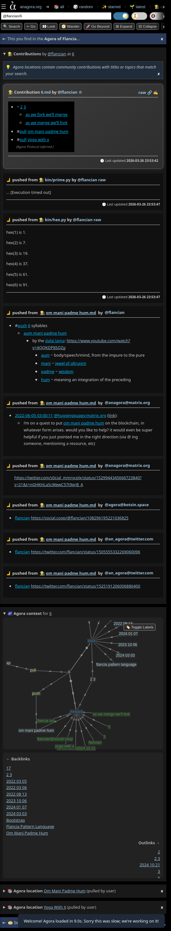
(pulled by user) (85, 891)
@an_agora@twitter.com (129, 539)
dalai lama (55, 340)
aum (45, 355)
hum (45, 379)
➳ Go (30, 26)
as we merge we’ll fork (47, 122)
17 (8, 768)
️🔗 (149, 92)
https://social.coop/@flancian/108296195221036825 (79, 518)
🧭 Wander (70, 26)
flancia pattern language (30, 827)
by (83, 313)
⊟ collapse (148, 26)
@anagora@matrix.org (127, 402)
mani (46, 363)
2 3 (9, 774)
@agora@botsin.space (127, 504)
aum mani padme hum (45, 333)
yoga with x (38, 139)
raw (142, 92)
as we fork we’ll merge (47, 114)
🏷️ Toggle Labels (139, 627)
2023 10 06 (16, 800)
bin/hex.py (55, 219)
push (22, 325)
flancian (22, 518)
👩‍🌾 (10, 92)
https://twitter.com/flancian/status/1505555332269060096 (85, 552)
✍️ (155, 92)
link (112, 415)
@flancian (57, 54)
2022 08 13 (16, 794)
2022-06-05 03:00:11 (34, 415)
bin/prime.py (58, 180)
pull (22, 131)
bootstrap (15, 820)
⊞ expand (124, 26)
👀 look (48, 26)
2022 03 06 (16, 787)
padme (47, 371)
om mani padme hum (48, 131)
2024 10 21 (150, 865)
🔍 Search (11, 26)
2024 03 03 (16, 813)
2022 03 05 (16, 781)
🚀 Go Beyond (98, 26)
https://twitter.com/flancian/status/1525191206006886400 (85, 586)
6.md (46, 92)
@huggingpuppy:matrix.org (80, 415)
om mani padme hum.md (71, 312)
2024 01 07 (16, 807)
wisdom (66, 371)
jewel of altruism (70, 363)
